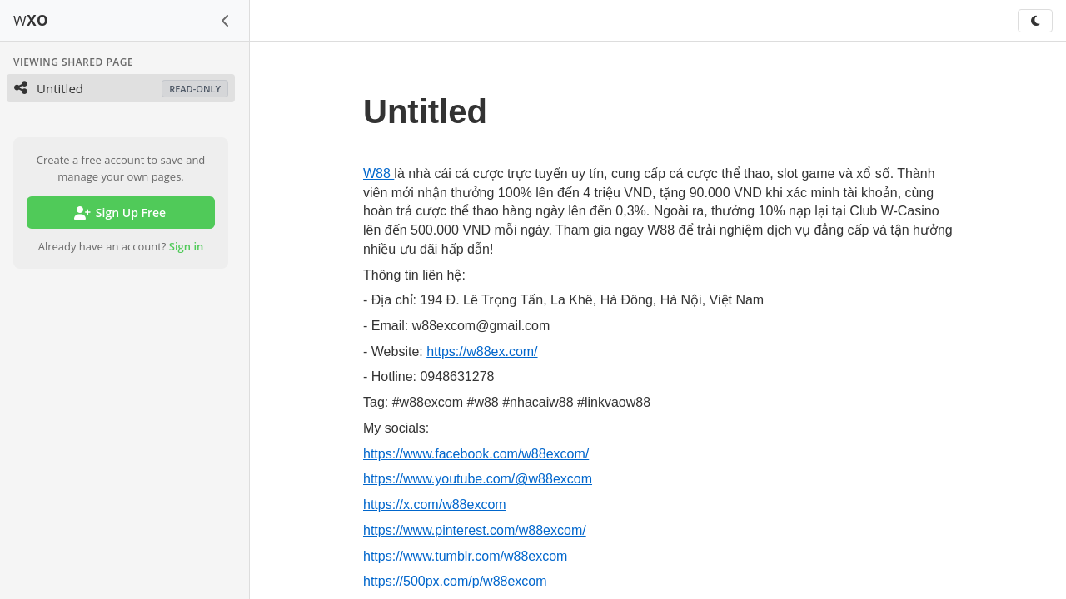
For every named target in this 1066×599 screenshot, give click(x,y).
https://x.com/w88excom (434, 505)
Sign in (186, 246)
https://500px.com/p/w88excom (455, 581)
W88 (378, 173)
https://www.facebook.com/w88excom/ (476, 454)
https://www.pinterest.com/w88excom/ (474, 530)
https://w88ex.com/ (481, 351)
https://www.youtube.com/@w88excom (477, 479)
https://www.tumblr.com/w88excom (465, 556)
